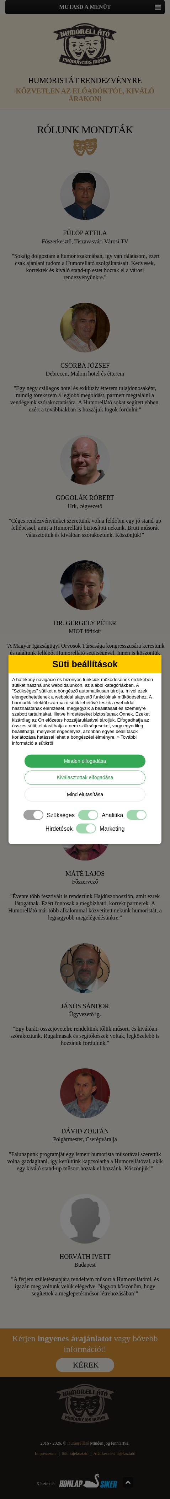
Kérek (86, 1364)
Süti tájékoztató (75, 1453)
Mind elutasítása (85, 794)
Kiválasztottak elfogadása (85, 777)
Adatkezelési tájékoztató (115, 1453)
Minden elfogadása (85, 761)
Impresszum (45, 1453)
